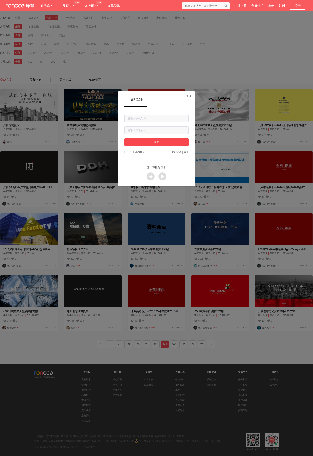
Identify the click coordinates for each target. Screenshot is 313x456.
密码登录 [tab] (137, 99)
